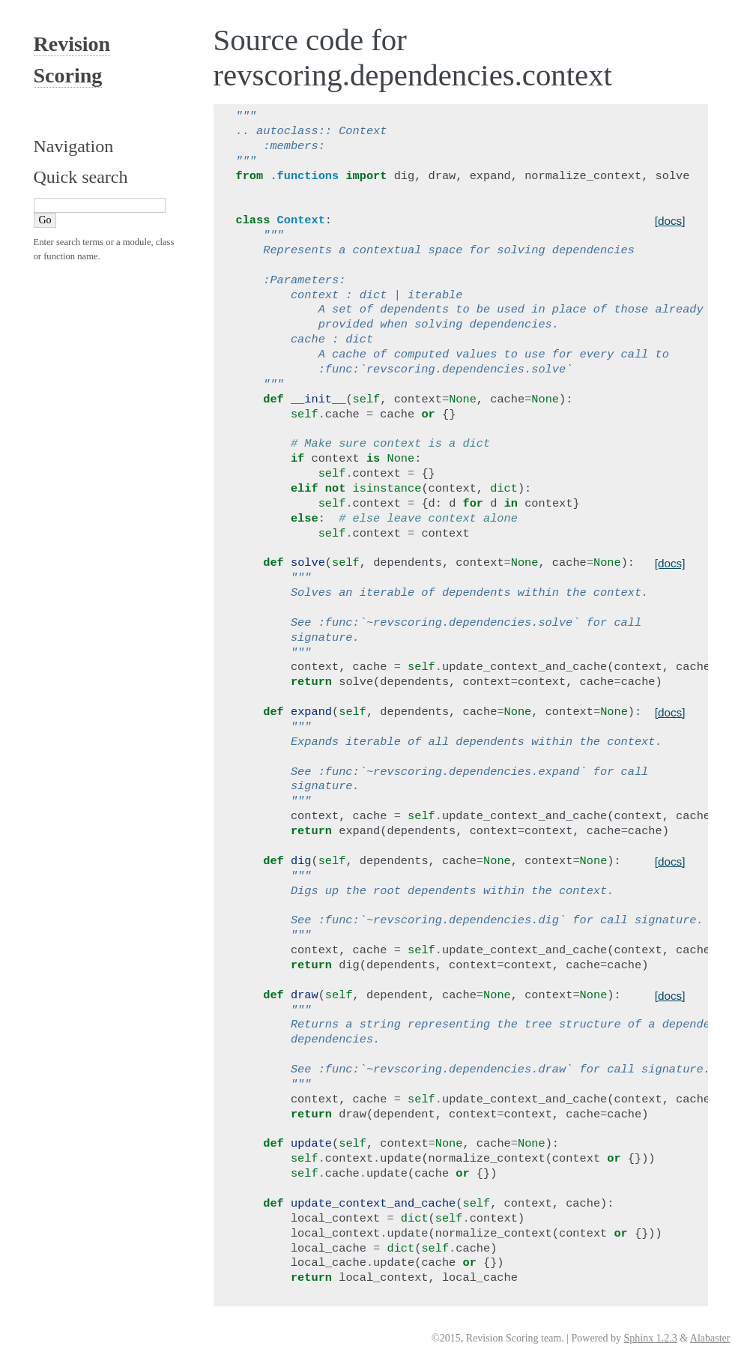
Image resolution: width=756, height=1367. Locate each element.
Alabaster (710, 1338)
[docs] (670, 220)
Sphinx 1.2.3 (650, 1338)
